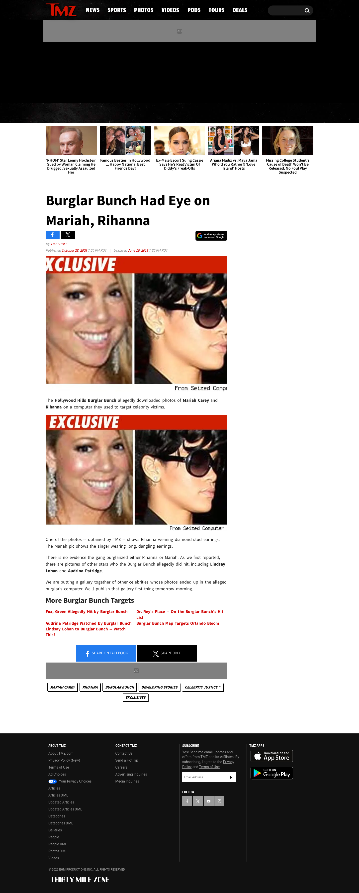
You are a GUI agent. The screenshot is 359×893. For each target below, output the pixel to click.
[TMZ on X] (57, 72)
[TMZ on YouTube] (209, 801)
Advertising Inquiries (131, 774)
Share (106, 653)
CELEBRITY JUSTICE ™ (202, 687)
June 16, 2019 (138, 250)
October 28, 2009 (75, 250)
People (53, 837)
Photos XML (57, 851)
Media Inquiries (127, 781)
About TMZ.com (61, 753)
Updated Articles (61, 802)
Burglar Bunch (119, 687)
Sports (96, 113)
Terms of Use (58, 767)
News (58, 113)
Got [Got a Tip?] (61, 93)
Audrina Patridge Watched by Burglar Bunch (89, 623)
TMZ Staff (58, 243)
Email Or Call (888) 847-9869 (103, 93)
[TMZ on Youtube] (66, 71)
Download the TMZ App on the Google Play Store (272, 773)
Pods (218, 113)
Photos (138, 113)
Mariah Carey (62, 687)
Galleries (55, 830)
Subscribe (231, 777)
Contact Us (124, 753)
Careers (121, 767)
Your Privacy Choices (70, 781)
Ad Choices (57, 774)
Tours (254, 113)
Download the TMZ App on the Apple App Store (272, 756)
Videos (181, 113)
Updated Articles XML (65, 809)
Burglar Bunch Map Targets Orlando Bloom (177, 623)
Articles (54, 788)
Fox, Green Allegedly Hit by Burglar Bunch (87, 611)
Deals (292, 113)
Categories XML (60, 823)
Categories (56, 816)
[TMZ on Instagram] (75, 71)
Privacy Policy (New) (64, 760)
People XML (57, 844)
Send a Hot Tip (126, 760)
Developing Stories (159, 687)
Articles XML (58, 795)
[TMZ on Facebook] (50, 72)
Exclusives (135, 697)
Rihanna (90, 687)
